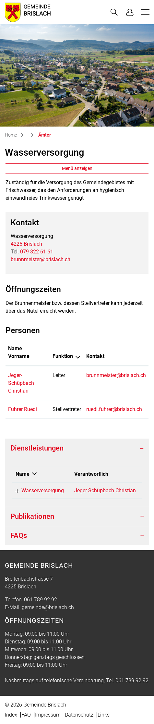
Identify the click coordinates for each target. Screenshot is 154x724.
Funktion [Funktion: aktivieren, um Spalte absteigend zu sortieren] (63, 356)
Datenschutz (79, 715)
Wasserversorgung (42, 490)
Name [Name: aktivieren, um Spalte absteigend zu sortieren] (23, 474)
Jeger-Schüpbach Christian (21, 383)
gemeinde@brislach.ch (48, 607)
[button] (114, 12)
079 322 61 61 (36, 252)
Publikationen (32, 516)
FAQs (18, 535)
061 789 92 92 (40, 599)
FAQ (26, 715)
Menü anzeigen (77, 168)
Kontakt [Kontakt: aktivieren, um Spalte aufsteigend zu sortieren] (95, 356)
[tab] (77, 448)
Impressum (48, 715)
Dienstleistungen (37, 448)
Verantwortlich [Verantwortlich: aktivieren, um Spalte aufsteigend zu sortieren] (91, 474)
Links (104, 715)
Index (11, 715)
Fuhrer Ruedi (22, 409)
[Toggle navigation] (144, 12)
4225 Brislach (26, 244)
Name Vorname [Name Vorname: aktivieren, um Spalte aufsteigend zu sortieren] (19, 352)
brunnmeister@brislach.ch (40, 259)
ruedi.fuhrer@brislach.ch (114, 409)
